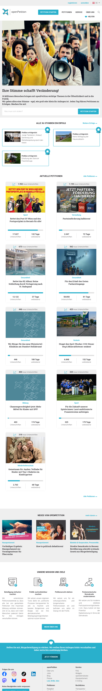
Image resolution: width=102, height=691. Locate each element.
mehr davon (90, 515)
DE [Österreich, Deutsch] (95, 3)
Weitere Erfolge (89, 123)
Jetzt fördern (51, 657)
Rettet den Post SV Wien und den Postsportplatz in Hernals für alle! (25, 220)
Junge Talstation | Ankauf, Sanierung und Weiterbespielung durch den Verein (32, 138)
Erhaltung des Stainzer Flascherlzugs (30, 158)
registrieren (72, 3)
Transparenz (80, 689)
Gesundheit (25, 278)
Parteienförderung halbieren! (76, 218)
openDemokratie (82, 676)
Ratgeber (50, 689)
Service (78, 12)
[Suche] (99, 12)
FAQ (77, 671)
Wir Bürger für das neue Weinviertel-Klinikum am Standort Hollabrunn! (25, 345)
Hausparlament (8, 543)
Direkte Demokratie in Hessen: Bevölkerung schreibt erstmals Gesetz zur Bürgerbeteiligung (84, 549)
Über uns (50, 671)
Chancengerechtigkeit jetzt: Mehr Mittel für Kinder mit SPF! (25, 408)
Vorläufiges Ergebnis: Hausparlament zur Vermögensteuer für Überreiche (12, 550)
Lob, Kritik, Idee (53, 681)
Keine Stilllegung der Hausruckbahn (80, 136)
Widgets (79, 673)
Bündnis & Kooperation (79, 543)
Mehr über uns (51, 627)
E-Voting (79, 681)
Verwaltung (76, 215)
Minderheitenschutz (25, 466)
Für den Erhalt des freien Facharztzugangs (76, 282)
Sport (25, 215)
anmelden (85, 3)
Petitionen (67, 12)
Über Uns (90, 12)
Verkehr (76, 340)
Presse (49, 678)
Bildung (25, 403)
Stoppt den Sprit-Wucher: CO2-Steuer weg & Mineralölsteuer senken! (76, 345)
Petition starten (48, 12)
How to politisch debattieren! (49, 546)
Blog (48, 676)
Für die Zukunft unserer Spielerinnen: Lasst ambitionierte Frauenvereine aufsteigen (76, 409)
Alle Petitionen (89, 176)
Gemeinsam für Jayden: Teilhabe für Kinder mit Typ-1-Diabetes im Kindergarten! (25, 472)
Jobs (49, 673)
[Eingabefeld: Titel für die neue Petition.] (40, 111)
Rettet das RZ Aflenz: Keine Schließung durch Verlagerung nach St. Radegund (25, 284)
